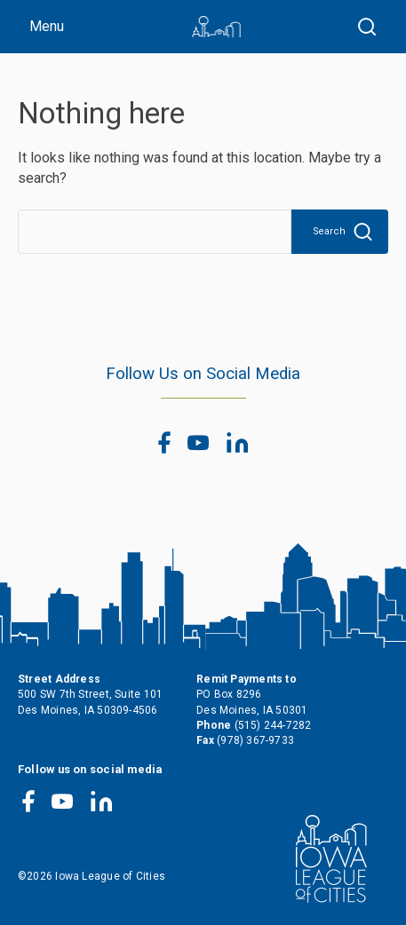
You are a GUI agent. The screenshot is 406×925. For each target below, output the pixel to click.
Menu (46, 26)
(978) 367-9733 (255, 740)
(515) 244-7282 (273, 725)
